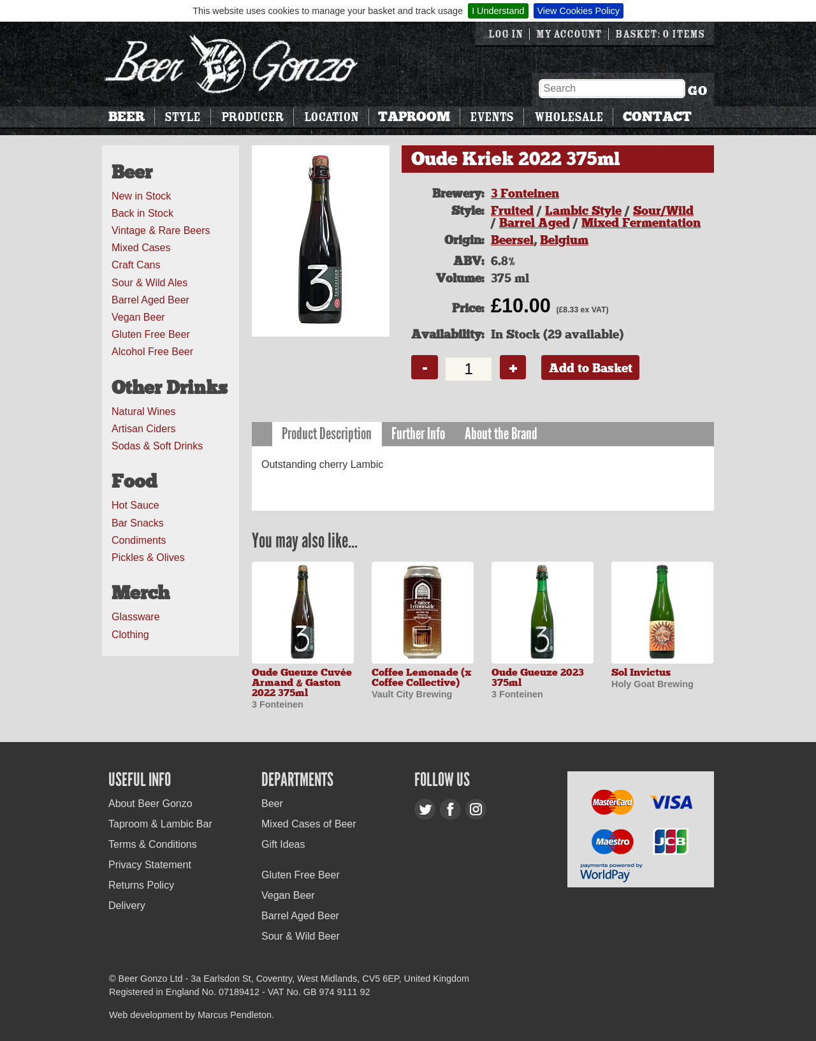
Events (491, 117)
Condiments (139, 540)
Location (331, 117)
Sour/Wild (663, 210)
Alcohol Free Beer (152, 351)
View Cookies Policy (578, 11)
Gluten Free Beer (151, 334)
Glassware (136, 616)
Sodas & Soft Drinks (157, 445)
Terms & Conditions (152, 844)
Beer (126, 116)
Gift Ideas (283, 844)
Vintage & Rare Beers (161, 230)
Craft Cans (136, 264)
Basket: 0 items (659, 34)
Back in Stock (142, 213)
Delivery (126, 905)
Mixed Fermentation (641, 222)
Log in (505, 34)
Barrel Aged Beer (150, 300)
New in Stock (141, 196)
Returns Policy (141, 885)
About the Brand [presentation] (501, 434)
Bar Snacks (138, 523)
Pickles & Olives (148, 557)
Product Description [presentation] (327, 434)
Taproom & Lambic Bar (160, 824)
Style (182, 117)
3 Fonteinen (525, 193)
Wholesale (568, 117)
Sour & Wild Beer (300, 936)
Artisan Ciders (143, 428)
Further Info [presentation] (418, 434)
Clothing (130, 634)
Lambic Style (583, 210)
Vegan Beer (138, 317)
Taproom (414, 116)
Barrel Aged (534, 222)
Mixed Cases (141, 247)
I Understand (498, 11)
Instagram (475, 809)
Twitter (424, 809)
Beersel (512, 240)
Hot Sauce (135, 505)
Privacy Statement (149, 864)
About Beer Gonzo (150, 803)
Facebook (450, 809)
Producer (252, 117)
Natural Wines (143, 411)
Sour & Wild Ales (149, 282)
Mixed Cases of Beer (308, 824)
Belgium (564, 240)
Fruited (512, 210)
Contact (657, 116)
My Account (569, 34)
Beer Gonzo (231, 64)
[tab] (327, 434)
